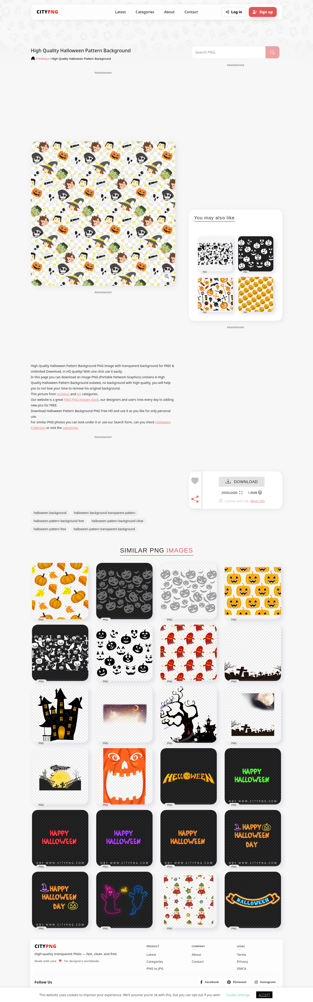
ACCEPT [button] (264, 995)
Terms (241, 955)
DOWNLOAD (242, 482)
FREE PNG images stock (81, 399)
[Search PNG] (228, 52)
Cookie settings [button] (238, 995)
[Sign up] (263, 12)
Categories (145, 11)
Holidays (63, 394)
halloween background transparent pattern (104, 513)
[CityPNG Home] (48, 12)
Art (79, 394)
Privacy (242, 962)
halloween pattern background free (59, 521)
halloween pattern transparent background (104, 529)
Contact (191, 11)
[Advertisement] (103, 106)
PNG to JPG (154, 969)
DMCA (241, 969)
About (169, 11)
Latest (120, 11)
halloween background (50, 513)
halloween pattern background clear (118, 521)
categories (70, 428)
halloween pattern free (50, 529)
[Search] (272, 52)
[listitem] (209, 982)
